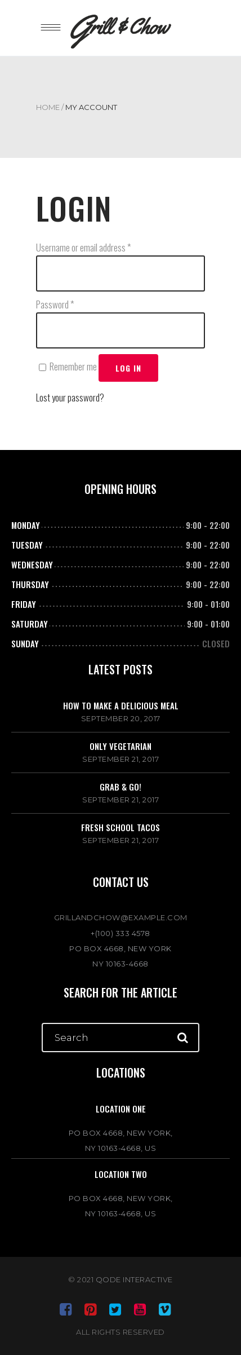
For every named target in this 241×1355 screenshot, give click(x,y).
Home (48, 107)
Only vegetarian (120, 746)
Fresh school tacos (120, 827)
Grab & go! (120, 786)
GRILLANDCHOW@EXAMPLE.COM (121, 917)
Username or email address (83, 247)
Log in (128, 368)
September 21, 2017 (120, 758)
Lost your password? (70, 397)
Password (55, 304)
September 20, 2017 (120, 718)
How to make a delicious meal (120, 705)
